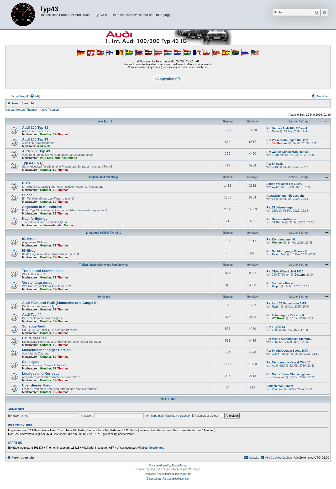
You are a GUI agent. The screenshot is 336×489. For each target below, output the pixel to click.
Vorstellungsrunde (37, 282)
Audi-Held (278, 365)
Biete (26, 183)
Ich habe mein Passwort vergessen (168, 415)
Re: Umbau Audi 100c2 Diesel (286, 128)
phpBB (154, 469)
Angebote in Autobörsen (42, 207)
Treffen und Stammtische (43, 271)
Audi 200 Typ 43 (35, 139)
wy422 (276, 187)
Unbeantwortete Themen (21, 109)
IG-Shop (28, 250)
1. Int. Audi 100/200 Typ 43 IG (104, 232)
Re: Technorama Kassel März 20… (289, 362)
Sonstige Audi (33, 326)
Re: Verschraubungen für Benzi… (289, 140)
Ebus (275, 198)
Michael (69, 225)
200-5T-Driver (281, 274)
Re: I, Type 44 (275, 327)
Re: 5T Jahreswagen (280, 207)
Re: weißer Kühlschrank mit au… (289, 151)
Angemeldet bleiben (208, 415)
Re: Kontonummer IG (281, 239)
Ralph (276, 286)
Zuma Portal (179, 465)
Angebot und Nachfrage (103, 177)
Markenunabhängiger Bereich (46, 350)
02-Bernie (278, 155)
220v (275, 210)
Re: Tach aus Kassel (280, 283)
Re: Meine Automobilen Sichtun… (289, 338)
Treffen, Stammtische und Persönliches (103, 264)
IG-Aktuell (30, 239)
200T (275, 166)
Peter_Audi (279, 254)
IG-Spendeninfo (168, 78)
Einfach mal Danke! (279, 386)
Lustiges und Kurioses (40, 373)
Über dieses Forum (37, 385)
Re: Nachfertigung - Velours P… (288, 251)
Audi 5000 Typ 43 (36, 151)
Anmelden (16, 409)
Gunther (45, 134)
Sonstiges (103, 296)
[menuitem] (35, 96)
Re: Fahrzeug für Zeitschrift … (287, 315)
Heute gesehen (34, 338)
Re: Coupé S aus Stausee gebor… (289, 374)
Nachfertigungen (36, 219)
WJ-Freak (43, 146)
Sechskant (156, 447)
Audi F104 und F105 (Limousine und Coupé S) (60, 303)
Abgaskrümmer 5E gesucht (285, 195)
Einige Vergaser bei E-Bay (284, 183)
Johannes (278, 377)
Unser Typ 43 (104, 121)
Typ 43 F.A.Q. (33, 163)
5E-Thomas (60, 134)
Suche (27, 195)
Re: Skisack (274, 163)
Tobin (275, 131)
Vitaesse (277, 389)
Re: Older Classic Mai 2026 (284, 271)
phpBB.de (185, 473)
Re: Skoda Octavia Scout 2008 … (289, 350)
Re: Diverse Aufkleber (281, 219)
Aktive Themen (49, 109)
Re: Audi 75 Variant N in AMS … (288, 303)
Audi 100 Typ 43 (35, 128)
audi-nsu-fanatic (66, 157)
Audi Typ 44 (31, 314)
